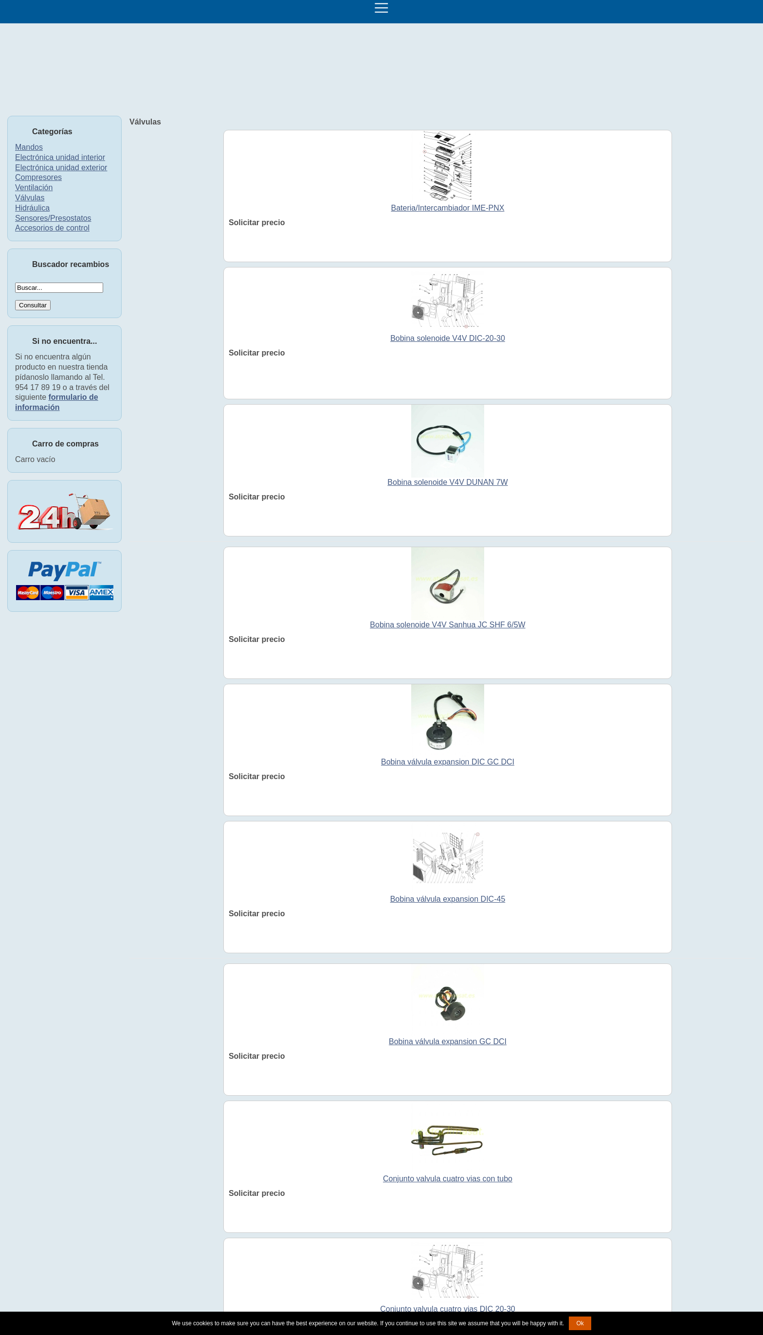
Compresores (38, 177)
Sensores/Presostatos (53, 218)
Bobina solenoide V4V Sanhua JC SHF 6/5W (447, 625)
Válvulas (29, 198)
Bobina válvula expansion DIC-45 (448, 899)
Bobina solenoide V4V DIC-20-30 (447, 338)
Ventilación (34, 187)
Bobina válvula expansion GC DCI (448, 1041)
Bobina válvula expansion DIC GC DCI (447, 762)
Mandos (29, 147)
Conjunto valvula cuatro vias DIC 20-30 (447, 1309)
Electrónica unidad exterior (61, 167)
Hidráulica (32, 208)
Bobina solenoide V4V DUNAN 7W (447, 482)
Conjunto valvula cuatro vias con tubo (447, 1179)
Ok (579, 1323)
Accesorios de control (52, 228)
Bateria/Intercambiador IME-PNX (447, 208)
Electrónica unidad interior (60, 157)
